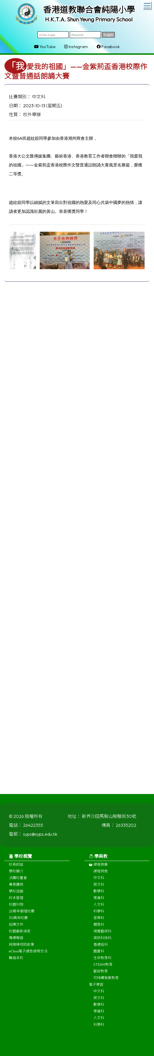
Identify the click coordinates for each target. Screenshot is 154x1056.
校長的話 (16, 867)
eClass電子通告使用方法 (28, 954)
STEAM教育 (103, 967)
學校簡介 (16, 874)
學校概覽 (20, 859)
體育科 (98, 927)
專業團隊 (16, 887)
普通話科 (100, 947)
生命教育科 (102, 961)
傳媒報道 (16, 941)
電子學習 (96, 987)
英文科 (98, 887)
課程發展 (98, 867)
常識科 (98, 901)
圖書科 (98, 954)
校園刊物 (16, 907)
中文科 (98, 881)
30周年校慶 (18, 921)
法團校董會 (18, 881)
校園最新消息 (20, 934)
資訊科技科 (102, 941)
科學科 (98, 914)
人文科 (98, 907)
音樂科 (98, 921)
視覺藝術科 (102, 934)
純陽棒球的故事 (21, 947)
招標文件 (16, 927)
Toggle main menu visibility (147, 5)
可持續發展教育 (106, 981)
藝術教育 (100, 974)
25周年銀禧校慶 (21, 914)
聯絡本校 (16, 961)
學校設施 (16, 894)
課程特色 (100, 874)
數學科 (98, 894)
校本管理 (16, 901)
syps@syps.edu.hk (40, 837)
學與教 (98, 859)
